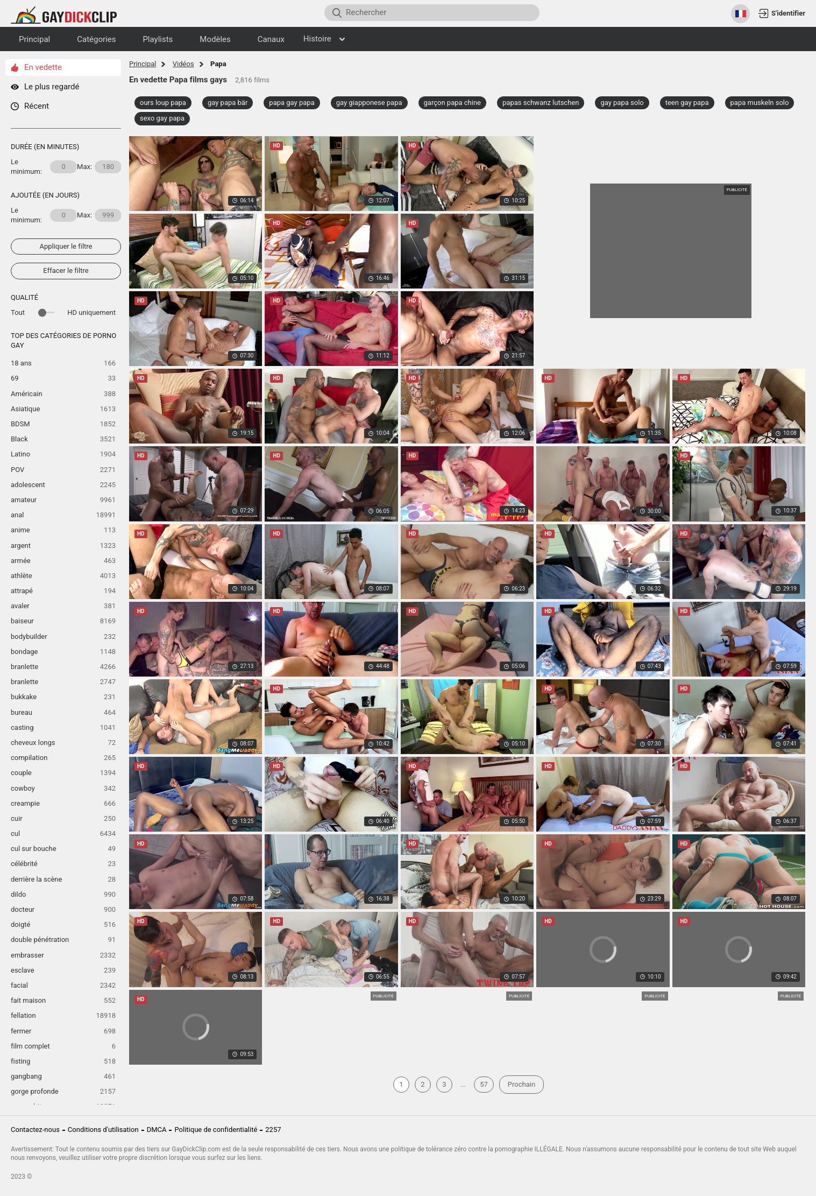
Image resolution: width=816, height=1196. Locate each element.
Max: (99, 166)
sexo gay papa (162, 118)
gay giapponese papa (369, 103)
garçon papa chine (452, 103)
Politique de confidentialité (215, 1129)
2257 (273, 1129)
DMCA (157, 1129)
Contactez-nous (35, 1129)
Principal (142, 64)
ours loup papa (163, 103)
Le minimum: (44, 166)
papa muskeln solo (759, 103)
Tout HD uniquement (63, 312)
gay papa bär (227, 103)
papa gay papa (291, 103)
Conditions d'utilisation (103, 1129)
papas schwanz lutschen (540, 103)
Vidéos (183, 64)
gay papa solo (621, 103)
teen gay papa (687, 103)
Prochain (521, 1084)
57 (484, 1084)
